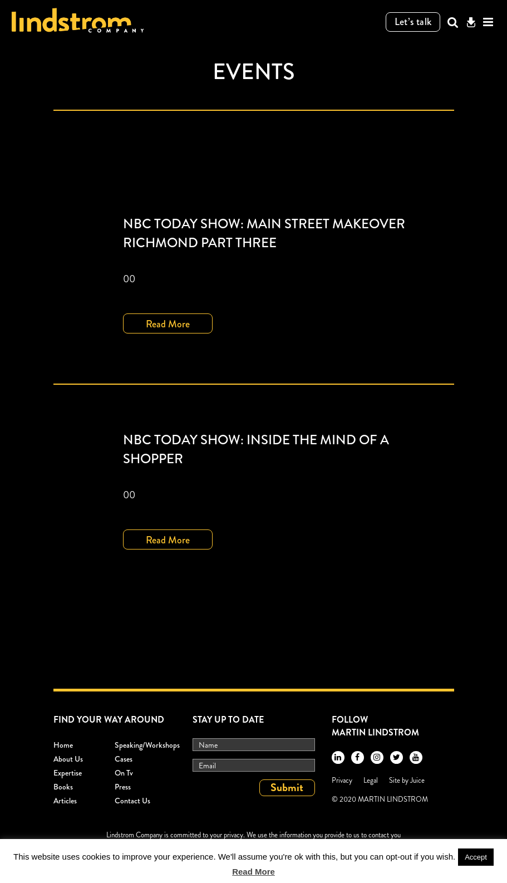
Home (63, 744)
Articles (65, 800)
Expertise (67, 772)
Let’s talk (413, 21)
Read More (168, 324)
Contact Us (132, 800)
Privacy (342, 780)
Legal (370, 780)
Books (63, 786)
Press (123, 786)
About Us (68, 758)
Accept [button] (476, 857)
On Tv (124, 772)
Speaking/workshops (147, 744)
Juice (417, 780)
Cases (123, 758)
